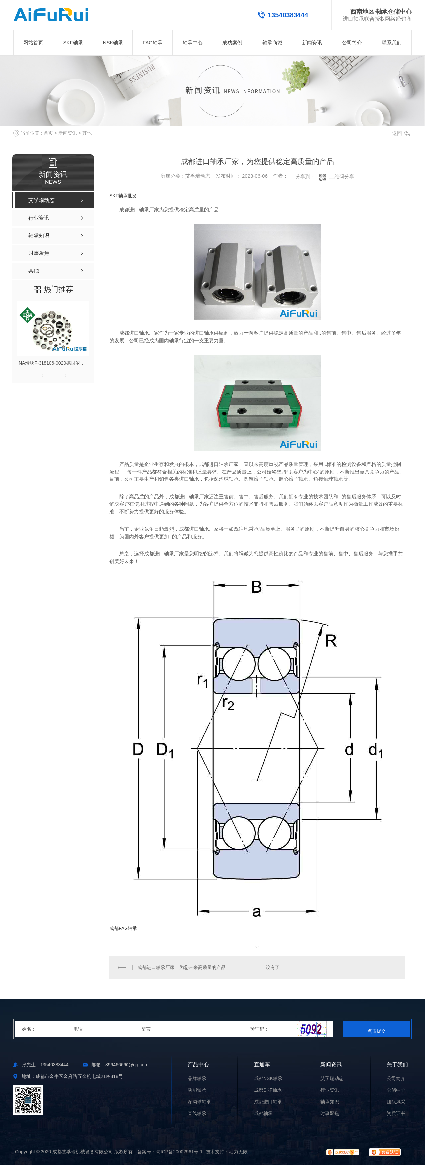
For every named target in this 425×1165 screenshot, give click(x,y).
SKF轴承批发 (123, 195)
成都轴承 (263, 1113)
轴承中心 (193, 42)
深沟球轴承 (199, 1101)
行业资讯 (329, 1090)
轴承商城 (272, 42)
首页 (48, 133)
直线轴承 (197, 1113)
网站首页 (33, 42)
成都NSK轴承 (268, 1078)
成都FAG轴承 (123, 928)
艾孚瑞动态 (332, 1078)
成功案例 (232, 42)
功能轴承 (197, 1090)
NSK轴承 (113, 42)
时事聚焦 (329, 1113)
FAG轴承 (153, 42)
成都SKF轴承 (268, 1090)
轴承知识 (329, 1101)
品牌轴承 (197, 1078)
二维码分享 (341, 176)
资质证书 (396, 1113)
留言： (196, 1029)
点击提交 (376, 1031)
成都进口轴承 (268, 1101)
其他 (87, 133)
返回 (401, 133)
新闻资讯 (312, 42)
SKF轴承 (73, 42)
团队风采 (396, 1101)
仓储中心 (396, 1090)
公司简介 (352, 42)
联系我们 (392, 42)
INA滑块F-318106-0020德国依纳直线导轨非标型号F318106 (53, 363)
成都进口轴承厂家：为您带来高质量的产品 (181, 967)
